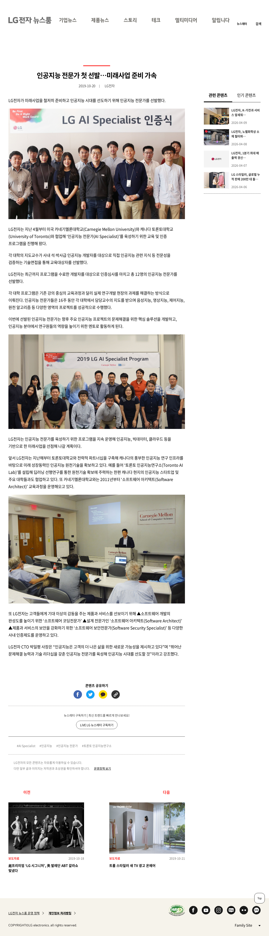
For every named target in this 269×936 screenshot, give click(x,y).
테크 (156, 20)
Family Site (247, 925)
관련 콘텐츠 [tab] (220, 95)
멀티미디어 (186, 20)
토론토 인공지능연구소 (98, 746)
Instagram (218, 910)
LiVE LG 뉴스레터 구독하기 (96, 725)
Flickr (244, 910)
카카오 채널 (256, 910)
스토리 (130, 20)
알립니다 (220, 20)
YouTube (206, 910)
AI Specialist (26, 746)
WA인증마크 (177, 910)
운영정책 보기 (102, 768)
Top (259, 898)
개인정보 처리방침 (60, 913)
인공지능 (46, 746)
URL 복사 (115, 694)
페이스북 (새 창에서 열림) (78, 694)
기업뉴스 (67, 20)
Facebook (193, 910)
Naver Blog (231, 910)
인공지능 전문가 (68, 746)
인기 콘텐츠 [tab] (246, 95)
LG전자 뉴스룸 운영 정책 (24, 913)
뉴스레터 (242, 23)
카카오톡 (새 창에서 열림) (103, 694)
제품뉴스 (100, 20)
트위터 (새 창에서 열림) (90, 694)
